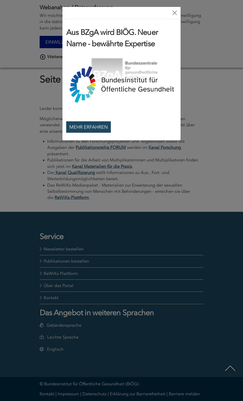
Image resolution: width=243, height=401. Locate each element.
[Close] (175, 13)
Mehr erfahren (88, 127)
